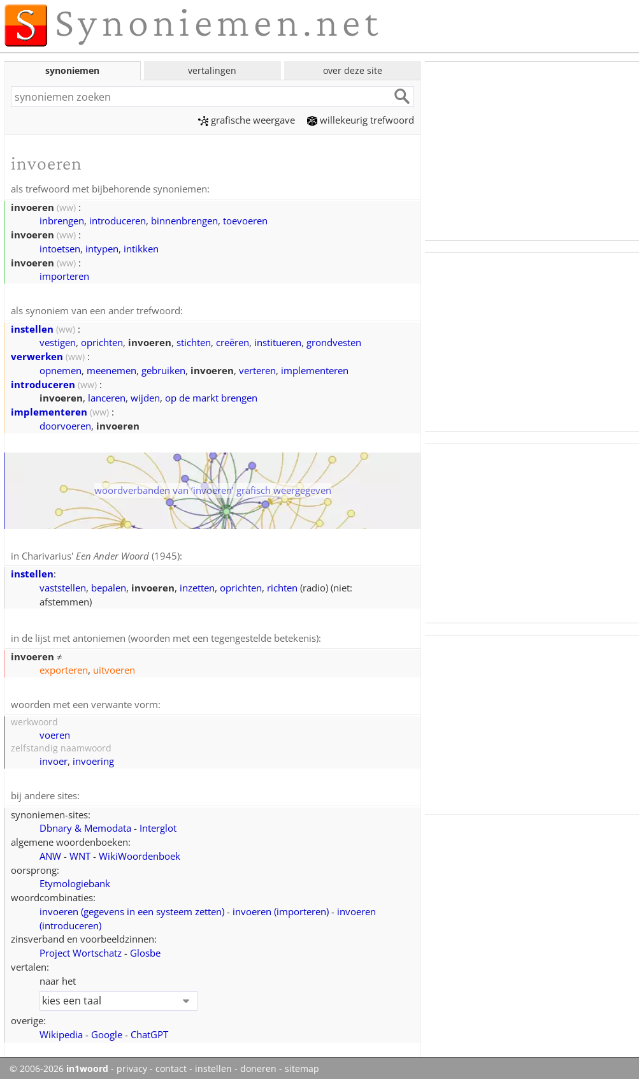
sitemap (302, 1065)
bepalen (108, 585)
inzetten (197, 585)
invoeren (131, 907)
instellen (32, 327)
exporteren (63, 667)
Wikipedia (61, 1030)
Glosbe (145, 949)
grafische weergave (246, 119)
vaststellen (62, 585)
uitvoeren (114, 667)
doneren (258, 1065)
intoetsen (59, 248)
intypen (101, 248)
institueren (277, 341)
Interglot (158, 824)
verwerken (37, 355)
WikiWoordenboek (139, 852)
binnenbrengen (184, 220)
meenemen (111, 369)
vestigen (57, 341)
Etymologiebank (74, 879)
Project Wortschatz (80, 949)
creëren (232, 341)
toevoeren (245, 220)
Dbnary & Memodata (85, 824)
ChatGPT (149, 1030)
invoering (93, 757)
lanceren (107, 396)
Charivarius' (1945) (101, 554)
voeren (54, 731)
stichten (193, 341)
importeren (64, 275)
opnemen (60, 369)
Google (106, 1030)
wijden (145, 396)
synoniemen (72, 70)
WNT (79, 852)
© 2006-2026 (59, 1065)
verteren (257, 369)
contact (171, 1065)
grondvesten (333, 341)
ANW (50, 852)
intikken (141, 248)
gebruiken (163, 369)
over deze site (352, 70)
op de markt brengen (211, 396)
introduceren (117, 220)
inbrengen (61, 220)
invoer (53, 757)
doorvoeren (65, 424)
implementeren (314, 369)
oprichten (102, 341)
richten (282, 585)
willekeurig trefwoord (360, 119)
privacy (132, 1065)
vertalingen (212, 70)
